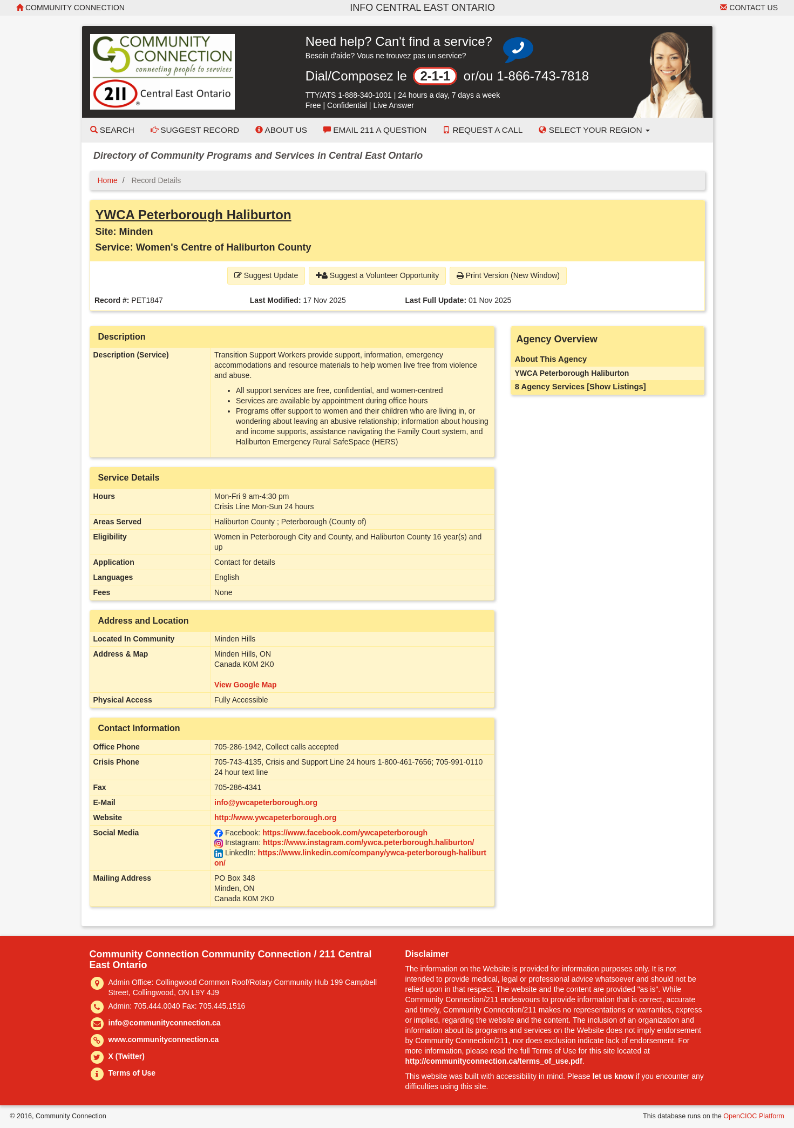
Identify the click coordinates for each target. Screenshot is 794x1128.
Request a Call (482, 129)
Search (112, 129)
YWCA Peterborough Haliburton (193, 214)
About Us (281, 129)
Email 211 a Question (374, 129)
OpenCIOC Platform (753, 1116)
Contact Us (749, 7)
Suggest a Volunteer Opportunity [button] (377, 275)
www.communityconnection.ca (163, 1039)
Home (108, 180)
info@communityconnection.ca (164, 1022)
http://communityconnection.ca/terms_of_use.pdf (493, 1061)
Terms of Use (132, 1073)
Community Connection (70, 7)
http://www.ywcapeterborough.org (275, 817)
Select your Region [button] (594, 129)
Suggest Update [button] (266, 275)
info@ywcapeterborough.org (265, 802)
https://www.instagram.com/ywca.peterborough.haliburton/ (368, 842)
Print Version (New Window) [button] (508, 275)
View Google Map (245, 684)
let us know (613, 1076)
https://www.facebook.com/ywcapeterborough (344, 832)
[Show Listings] (616, 386)
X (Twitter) (126, 1056)
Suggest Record (195, 129)
